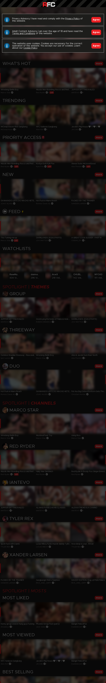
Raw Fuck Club (49, 4)
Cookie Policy (30, 48)
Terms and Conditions (23, 33)
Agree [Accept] (96, 20)
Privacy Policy (72, 19)
